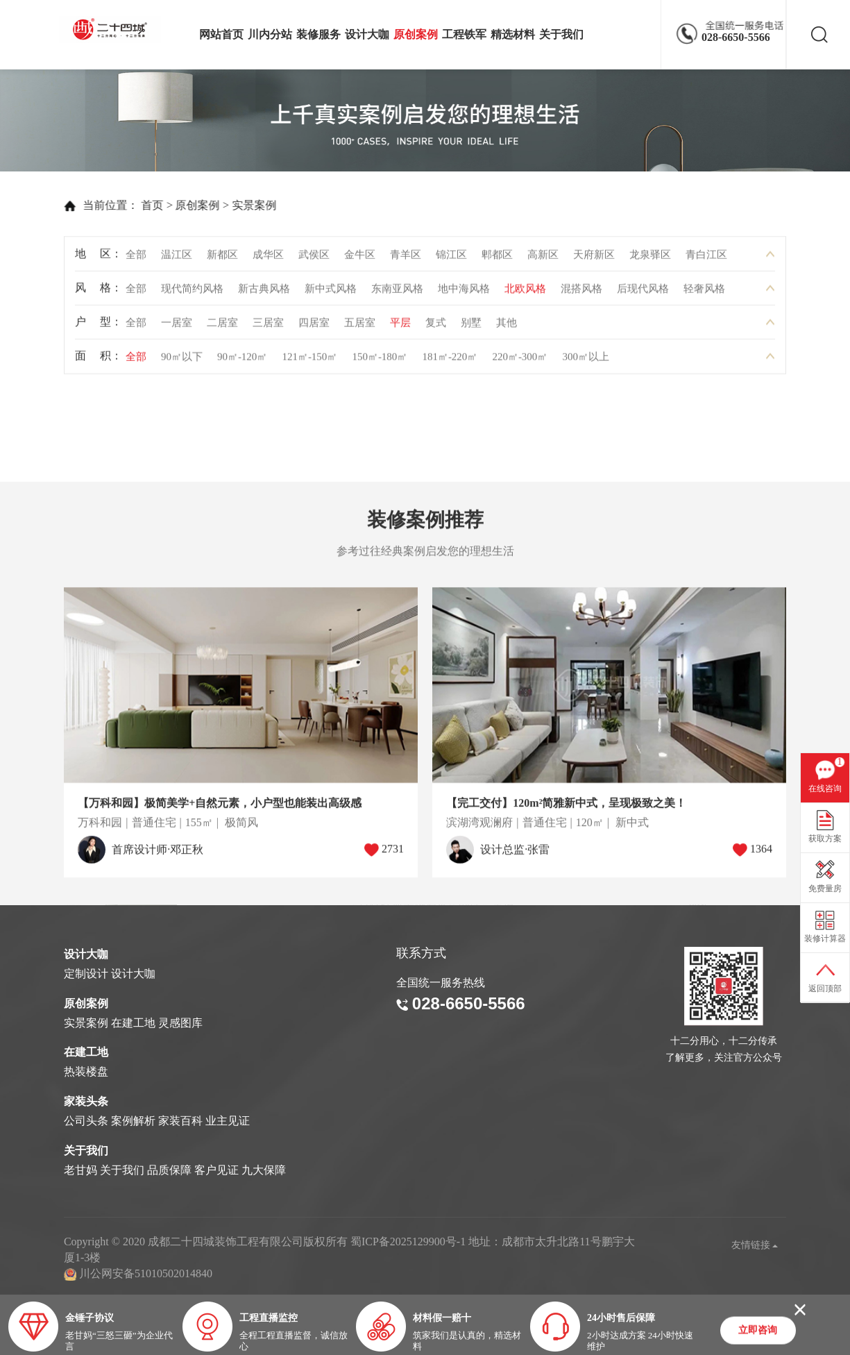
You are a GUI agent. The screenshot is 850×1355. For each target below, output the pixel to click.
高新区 (543, 258)
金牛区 (359, 258)
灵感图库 (180, 1023)
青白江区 (706, 258)
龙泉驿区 (650, 258)
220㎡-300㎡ (519, 361)
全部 (136, 258)
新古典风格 (264, 292)
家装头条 (86, 1101)
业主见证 (227, 1121)
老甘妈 (80, 1170)
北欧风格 (525, 292)
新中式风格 (331, 292)
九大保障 (263, 1170)
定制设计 (86, 973)
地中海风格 (464, 292)
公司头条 (86, 1121)
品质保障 (169, 1170)
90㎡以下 (182, 361)
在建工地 (133, 1023)
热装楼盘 (86, 1071)
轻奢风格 (704, 292)
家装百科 (180, 1121)
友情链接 (755, 1245)
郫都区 (497, 258)
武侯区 (314, 258)
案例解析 (133, 1121)
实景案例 (233, 205)
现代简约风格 (192, 292)
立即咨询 (757, 1331)
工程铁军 (464, 34)
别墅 (471, 327)
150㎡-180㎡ (379, 361)
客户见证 (216, 1170)
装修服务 (318, 34)
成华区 (268, 258)
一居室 (176, 327)
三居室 (268, 327)
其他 (506, 327)
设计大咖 (367, 34)
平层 (400, 327)
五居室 (359, 327)
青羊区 (405, 258)
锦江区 (451, 258)
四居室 (314, 327)
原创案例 (415, 34)
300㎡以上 (585, 361)
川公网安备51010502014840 (145, 1273)
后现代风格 (643, 292)
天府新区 (594, 258)
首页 (132, 205)
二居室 (222, 327)
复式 (435, 327)
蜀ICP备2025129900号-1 (408, 1241)
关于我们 (561, 34)
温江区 (176, 258)
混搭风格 (581, 292)
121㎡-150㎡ (309, 361)
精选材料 (513, 34)
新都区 (222, 258)
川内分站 (270, 34)
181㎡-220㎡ (449, 361)
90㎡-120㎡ (242, 361)
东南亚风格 (397, 292)
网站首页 (221, 34)
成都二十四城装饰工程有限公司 (113, 29)
